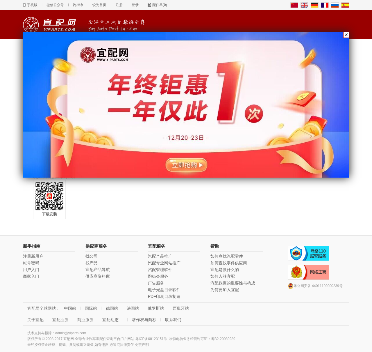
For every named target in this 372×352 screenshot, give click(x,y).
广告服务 (156, 283)
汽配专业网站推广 (164, 263)
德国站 (112, 308)
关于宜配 (35, 319)
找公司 (91, 256)
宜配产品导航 (97, 269)
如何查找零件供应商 (228, 263)
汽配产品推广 (160, 256)
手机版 (32, 5)
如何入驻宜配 (222, 276)
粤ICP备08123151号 (151, 339)
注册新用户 (33, 256)
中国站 (70, 308)
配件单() (159, 5)
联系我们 (173, 319)
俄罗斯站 (156, 308)
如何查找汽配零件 (226, 256)
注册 (119, 5)
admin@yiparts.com (70, 333)
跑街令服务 (158, 276)
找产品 (91, 263)
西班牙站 (181, 308)
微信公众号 (55, 5)
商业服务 (85, 319)
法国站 (133, 308)
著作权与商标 (144, 319)
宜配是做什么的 (224, 269)
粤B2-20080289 (223, 339)
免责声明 (142, 345)
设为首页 (99, 5)
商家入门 (31, 276)
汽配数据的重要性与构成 (232, 283)
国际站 (91, 308)
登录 (135, 5)
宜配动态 (110, 319)
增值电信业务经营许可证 (188, 339)
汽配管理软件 (160, 269)
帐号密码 (31, 263)
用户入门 (31, 269)
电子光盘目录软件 (164, 289)
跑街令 (78, 5)
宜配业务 (60, 319)
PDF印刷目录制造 (164, 296)
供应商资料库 (97, 276)
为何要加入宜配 (224, 289)
